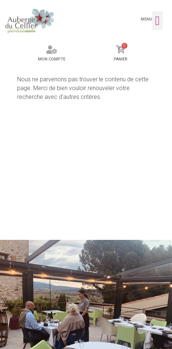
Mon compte (51, 59)
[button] (157, 20)
